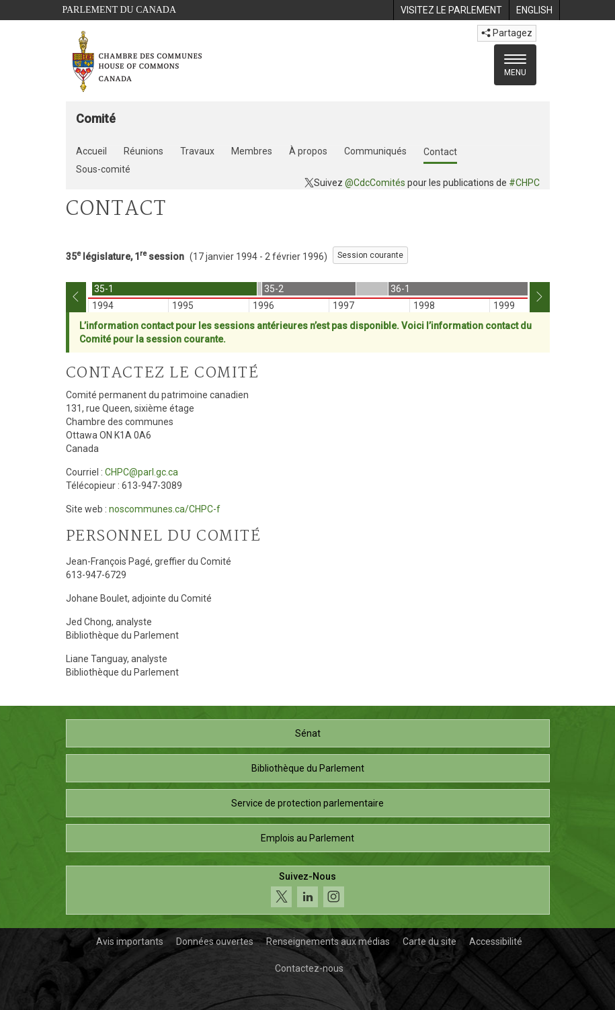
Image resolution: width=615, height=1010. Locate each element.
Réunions (143, 151)
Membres (251, 151)
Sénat (308, 733)
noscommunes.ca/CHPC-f (164, 509)
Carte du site (429, 941)
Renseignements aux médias (328, 941)
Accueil (91, 151)
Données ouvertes (214, 941)
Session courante (370, 255)
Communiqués (375, 151)
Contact (440, 151)
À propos (308, 151)
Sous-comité (103, 169)
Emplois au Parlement (307, 838)
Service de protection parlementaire (307, 803)
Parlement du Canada (120, 10)
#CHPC (524, 182)
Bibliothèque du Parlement (307, 768)
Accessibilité (495, 941)
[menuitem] (451, 10)
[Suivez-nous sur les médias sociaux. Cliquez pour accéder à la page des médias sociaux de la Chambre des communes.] (308, 890)
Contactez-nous (309, 968)
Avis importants (129, 941)
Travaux (197, 151)
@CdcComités (375, 182)
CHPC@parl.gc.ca (141, 472)
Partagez (506, 33)
